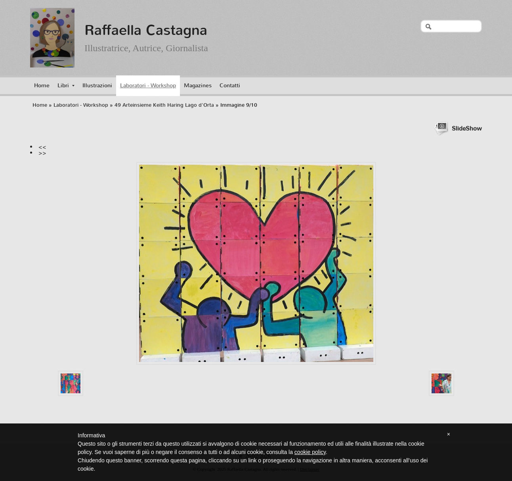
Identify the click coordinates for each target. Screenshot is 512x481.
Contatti (230, 85)
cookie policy (310, 452)
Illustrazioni (97, 85)
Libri (66, 85)
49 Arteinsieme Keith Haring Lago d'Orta (164, 105)
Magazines (198, 85)
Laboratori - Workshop (148, 85)
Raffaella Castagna (145, 30)
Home (42, 85)
